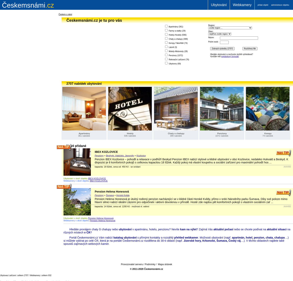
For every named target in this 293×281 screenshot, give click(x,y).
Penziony (99, 155)
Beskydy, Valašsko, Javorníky (120, 155)
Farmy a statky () (175, 30)
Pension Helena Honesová (112, 191)
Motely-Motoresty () (176, 51)
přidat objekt (263, 5)
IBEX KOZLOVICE (106, 151)
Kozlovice (141, 155)
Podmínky (150, 264)
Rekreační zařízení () (177, 59)
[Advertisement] (23, 75)
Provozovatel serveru (132, 264)
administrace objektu (280, 5)
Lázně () (171, 46)
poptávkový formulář (230, 56)
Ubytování (219, 5)
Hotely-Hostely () (176, 34)
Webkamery (242, 5)
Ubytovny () (173, 63)
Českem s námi (65, 14)
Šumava (110, 195)
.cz (28, 5)
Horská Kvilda (123, 195)
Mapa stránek (165, 264)
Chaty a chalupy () (176, 38)
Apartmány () (174, 26)
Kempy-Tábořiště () (176, 42)
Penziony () (174, 55)
